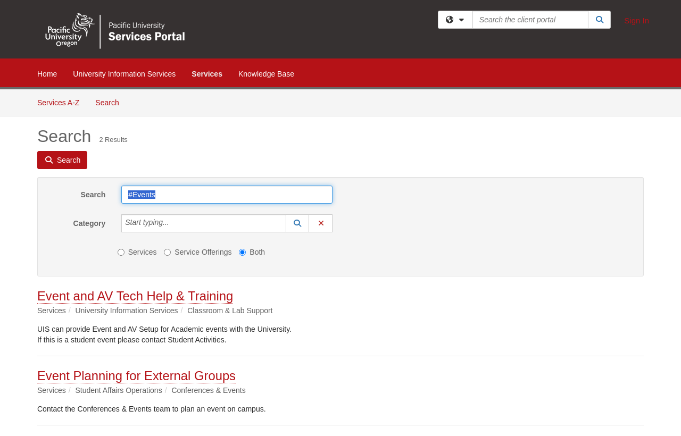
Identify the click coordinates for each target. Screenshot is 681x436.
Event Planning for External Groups (136, 375)
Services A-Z (58, 102)
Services (207, 74)
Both (252, 252)
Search (111, 102)
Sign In (636, 20)
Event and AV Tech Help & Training (135, 296)
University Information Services (124, 74)
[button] (297, 223)
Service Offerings (197, 252)
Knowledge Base (266, 74)
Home (47, 74)
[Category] (175, 223)
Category (89, 223)
